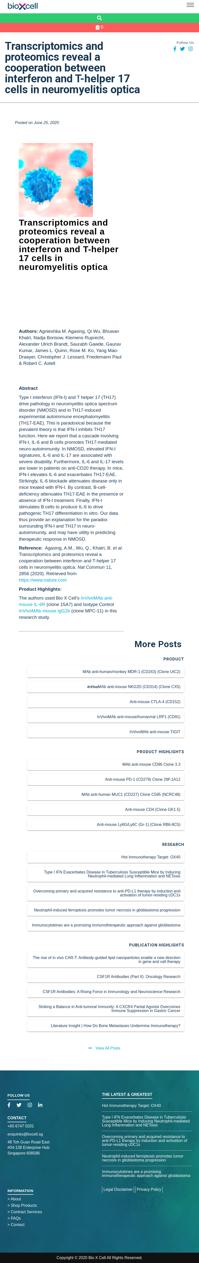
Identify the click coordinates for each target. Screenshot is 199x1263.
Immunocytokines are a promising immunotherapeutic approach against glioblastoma (146, 1174)
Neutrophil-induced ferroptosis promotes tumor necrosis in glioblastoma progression (142, 1158)
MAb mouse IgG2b (44, 610)
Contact (16, 1118)
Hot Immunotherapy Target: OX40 (131, 1105)
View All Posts (104, 1048)
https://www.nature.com (43, 580)
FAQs (14, 1218)
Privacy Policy (149, 1189)
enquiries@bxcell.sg (25, 1134)
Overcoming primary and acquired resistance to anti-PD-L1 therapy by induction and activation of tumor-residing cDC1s (144, 1141)
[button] (190, 5)
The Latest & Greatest (127, 1094)
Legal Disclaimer (118, 1189)
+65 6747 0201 (20, 1126)
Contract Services (24, 1212)
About (14, 1199)
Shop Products (22, 1205)
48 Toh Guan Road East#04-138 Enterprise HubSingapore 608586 (28, 1147)
